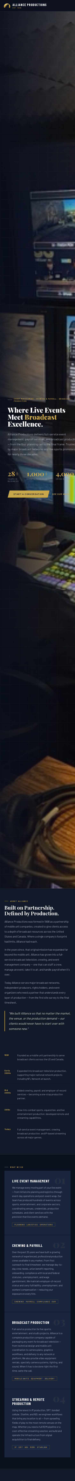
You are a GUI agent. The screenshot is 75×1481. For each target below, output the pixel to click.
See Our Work (61, 494)
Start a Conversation (28, 494)
